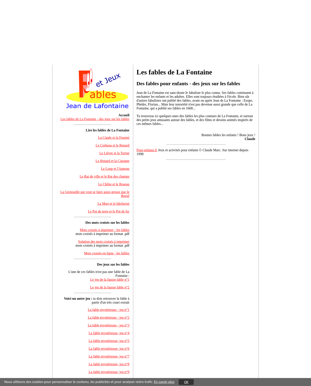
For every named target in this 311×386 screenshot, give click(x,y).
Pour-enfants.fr (146, 150)
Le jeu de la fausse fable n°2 (109, 287)
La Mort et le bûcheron (114, 203)
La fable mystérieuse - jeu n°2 (108, 317)
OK (186, 382)
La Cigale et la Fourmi (113, 137)
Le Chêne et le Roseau (113, 184)
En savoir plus (164, 382)
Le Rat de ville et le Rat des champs (104, 176)
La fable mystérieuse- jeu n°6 (109, 348)
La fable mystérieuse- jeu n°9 (109, 372)
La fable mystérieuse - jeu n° (108, 325)
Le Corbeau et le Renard (112, 145)
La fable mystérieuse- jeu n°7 (109, 356)
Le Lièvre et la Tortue (114, 153)
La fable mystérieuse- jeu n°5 (109, 341)
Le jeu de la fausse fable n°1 (109, 279)
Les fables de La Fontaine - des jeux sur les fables (94, 119)
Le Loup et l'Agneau (115, 168)
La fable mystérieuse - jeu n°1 (108, 310)
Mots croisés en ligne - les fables (106, 253)
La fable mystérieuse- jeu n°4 (109, 333)
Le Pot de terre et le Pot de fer (108, 211)
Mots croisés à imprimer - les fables (104, 230)
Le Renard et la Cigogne (112, 161)
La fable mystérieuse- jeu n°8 (109, 364)
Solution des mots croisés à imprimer (103, 241)
